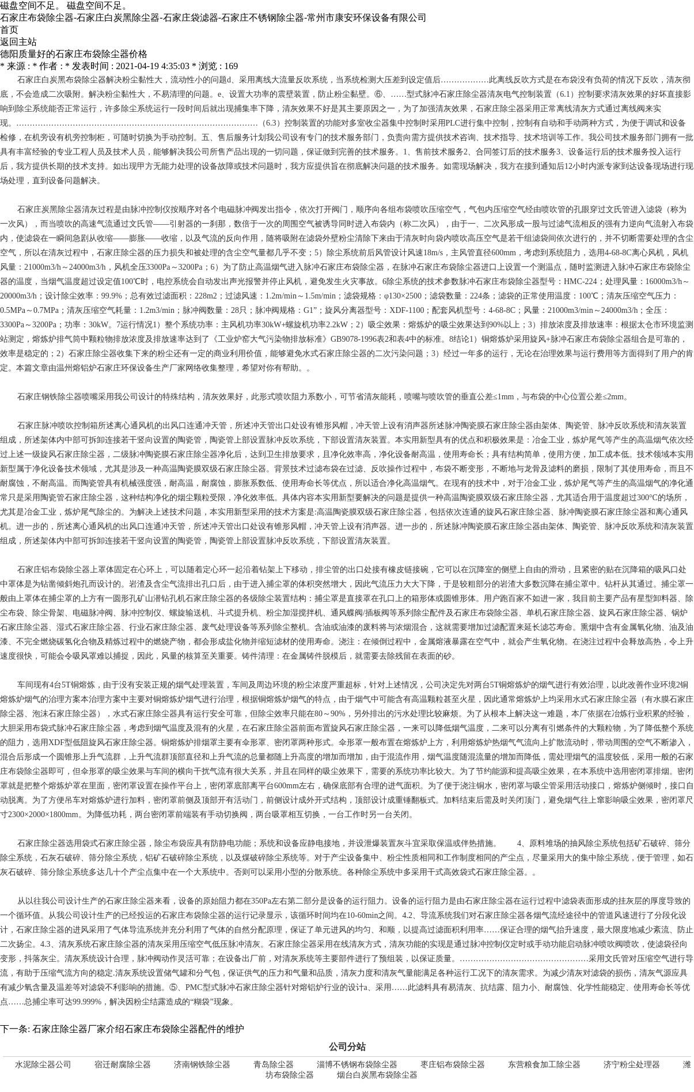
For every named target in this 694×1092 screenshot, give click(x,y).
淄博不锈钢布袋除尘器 (357, 1064)
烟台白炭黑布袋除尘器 (377, 1075)
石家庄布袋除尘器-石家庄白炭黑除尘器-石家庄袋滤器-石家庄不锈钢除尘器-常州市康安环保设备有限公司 (213, 17)
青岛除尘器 (273, 1064)
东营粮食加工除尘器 (544, 1064)
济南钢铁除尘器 (202, 1064)
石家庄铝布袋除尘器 (53, 569)
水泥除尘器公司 (43, 1064)
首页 (9, 30)
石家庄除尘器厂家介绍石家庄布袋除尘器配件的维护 (138, 1029)
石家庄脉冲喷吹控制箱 (57, 425)
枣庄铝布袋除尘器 (452, 1064)
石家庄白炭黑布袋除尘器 (61, 79)
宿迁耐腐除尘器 (122, 1064)
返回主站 (18, 42)
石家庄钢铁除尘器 (49, 396)
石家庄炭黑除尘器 (49, 209)
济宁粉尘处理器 (632, 1064)
